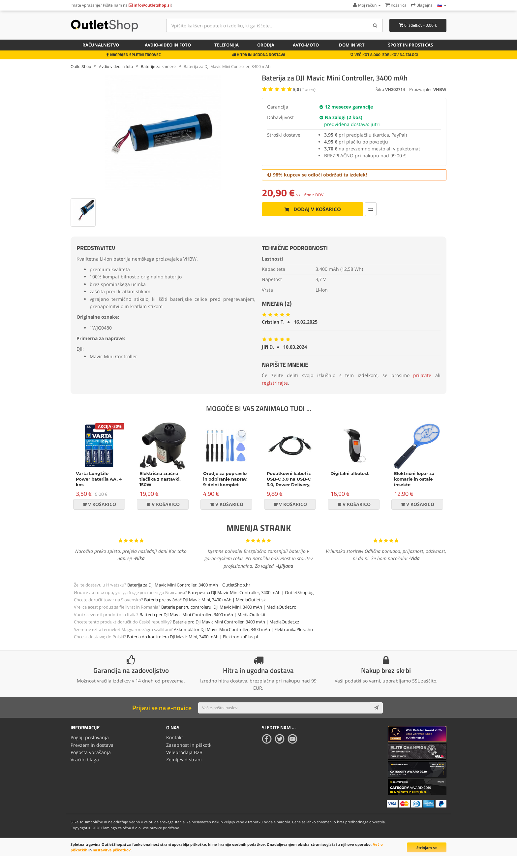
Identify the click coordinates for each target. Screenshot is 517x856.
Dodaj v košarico (313, 209)
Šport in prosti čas (410, 45)
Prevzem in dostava (92, 745)
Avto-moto (306, 45)
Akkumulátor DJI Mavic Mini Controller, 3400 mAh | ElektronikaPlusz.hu (243, 629)
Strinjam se (426, 847)
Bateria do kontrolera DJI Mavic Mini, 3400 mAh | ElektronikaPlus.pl (192, 637)
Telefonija (226, 45)
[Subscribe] (376, 707)
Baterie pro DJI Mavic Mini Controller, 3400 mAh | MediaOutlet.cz (236, 622)
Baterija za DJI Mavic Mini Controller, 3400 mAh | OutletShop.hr (188, 585)
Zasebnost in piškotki (189, 745)
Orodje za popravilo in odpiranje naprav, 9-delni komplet (225, 479)
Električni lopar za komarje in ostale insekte (414, 479)
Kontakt (174, 737)
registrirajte (275, 383)
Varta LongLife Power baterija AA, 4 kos (99, 479)
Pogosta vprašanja (91, 752)
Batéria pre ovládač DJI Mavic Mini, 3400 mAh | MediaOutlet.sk (205, 600)
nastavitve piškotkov (112, 849)
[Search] (375, 25)
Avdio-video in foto (168, 45)
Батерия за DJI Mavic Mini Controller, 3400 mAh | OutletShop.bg (251, 592)
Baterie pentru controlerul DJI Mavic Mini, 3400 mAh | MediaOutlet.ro (228, 607)
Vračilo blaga (85, 759)
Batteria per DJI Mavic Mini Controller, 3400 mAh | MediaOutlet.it (202, 615)
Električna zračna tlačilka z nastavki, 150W (160, 479)
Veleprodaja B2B (184, 752)
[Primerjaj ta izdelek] (371, 209)
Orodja (265, 45)
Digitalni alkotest (349, 473)
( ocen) (304, 89)
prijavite (422, 375)
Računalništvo (100, 45)
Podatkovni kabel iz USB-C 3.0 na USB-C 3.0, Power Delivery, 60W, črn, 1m (289, 482)
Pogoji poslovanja (90, 737)
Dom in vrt (352, 45)
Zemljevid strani (184, 759)
